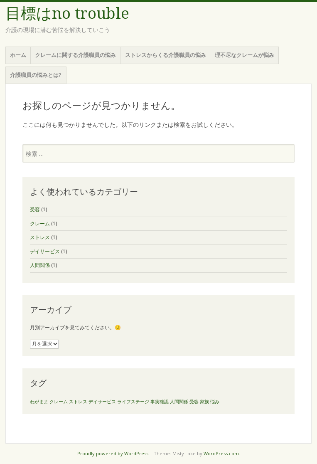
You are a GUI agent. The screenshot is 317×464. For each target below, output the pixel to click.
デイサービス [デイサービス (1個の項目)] (102, 402)
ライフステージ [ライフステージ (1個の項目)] (133, 402)
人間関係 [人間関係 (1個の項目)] (179, 402)
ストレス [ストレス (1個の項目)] (78, 402)
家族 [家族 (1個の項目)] (204, 402)
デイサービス (45, 251)
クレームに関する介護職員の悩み (75, 55)
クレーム (40, 223)
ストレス (40, 237)
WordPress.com (221, 453)
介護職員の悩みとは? (35, 75)
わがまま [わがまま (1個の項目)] (39, 402)
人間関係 (40, 265)
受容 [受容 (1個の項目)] (194, 402)
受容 (35, 209)
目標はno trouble (67, 13)
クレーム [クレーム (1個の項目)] (58, 402)
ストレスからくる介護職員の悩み (165, 55)
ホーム (18, 55)
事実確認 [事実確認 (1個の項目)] (159, 402)
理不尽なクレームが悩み (244, 55)
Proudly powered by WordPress (112, 453)
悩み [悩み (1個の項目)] (214, 402)
